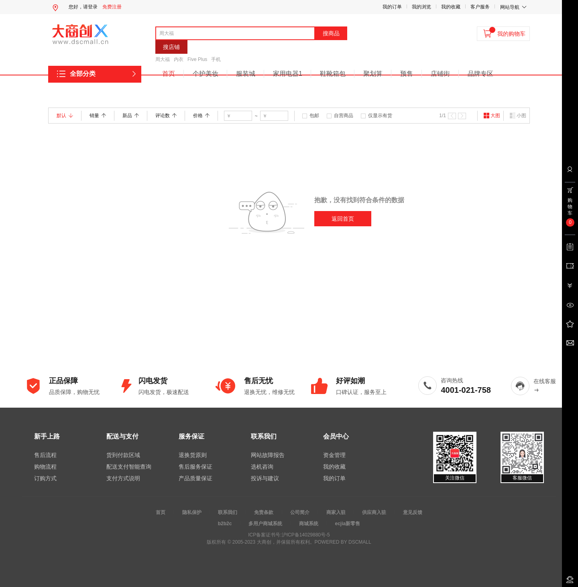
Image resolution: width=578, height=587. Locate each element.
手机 (216, 59)
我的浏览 (421, 7)
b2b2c (225, 523)
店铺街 (440, 73)
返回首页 (343, 218)
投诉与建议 (265, 478)
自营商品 (343, 115)
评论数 (166, 115)
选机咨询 (262, 466)
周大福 (162, 59)
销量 (98, 115)
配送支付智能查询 (128, 466)
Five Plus (197, 59)
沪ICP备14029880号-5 (306, 535)
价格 (201, 115)
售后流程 (45, 455)
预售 (406, 73)
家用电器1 (287, 73)
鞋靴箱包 (333, 73)
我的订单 (392, 7)
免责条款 (263, 512)
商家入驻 (336, 512)
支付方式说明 (123, 478)
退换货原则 (193, 455)
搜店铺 (171, 47)
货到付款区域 (123, 455)
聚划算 (373, 73)
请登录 (90, 7)
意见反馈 (412, 512)
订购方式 (45, 478)
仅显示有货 (380, 115)
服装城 (245, 73)
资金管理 (334, 455)
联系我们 (227, 512)
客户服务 (480, 7)
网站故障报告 (268, 455)
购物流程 (45, 466)
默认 (65, 115)
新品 (130, 115)
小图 (517, 115)
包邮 (314, 115)
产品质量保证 (195, 478)
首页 (168, 73)
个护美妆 (205, 73)
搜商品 (331, 33)
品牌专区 (480, 73)
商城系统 (308, 523)
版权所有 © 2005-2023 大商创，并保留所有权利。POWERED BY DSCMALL (289, 542)
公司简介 (299, 512)
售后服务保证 (195, 466)
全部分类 (83, 73)
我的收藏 (450, 7)
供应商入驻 (374, 512)
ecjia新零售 (347, 523)
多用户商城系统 (265, 523)
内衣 (178, 59)
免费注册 (112, 7)
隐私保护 (191, 512)
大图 (491, 115)
